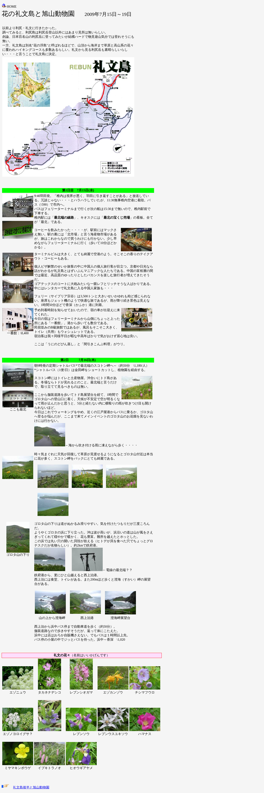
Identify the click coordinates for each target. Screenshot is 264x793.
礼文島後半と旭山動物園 (31, 787)
